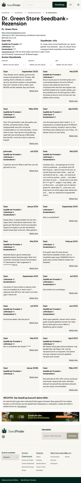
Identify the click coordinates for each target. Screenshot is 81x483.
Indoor (38, 457)
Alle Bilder (39, 470)
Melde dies (33, 91)
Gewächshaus (41, 463)
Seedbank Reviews (34, 13)
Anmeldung (59, 4)
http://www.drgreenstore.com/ (14, 33)
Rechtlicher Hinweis (28, 480)
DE (70, 4)
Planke (67, 457)
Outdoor (39, 460)
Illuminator (54, 463)
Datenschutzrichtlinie (10, 480)
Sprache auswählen (8, 453)
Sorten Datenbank (28, 463)
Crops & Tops (40, 467)
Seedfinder (6, 13)
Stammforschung (28, 467)
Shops (24, 470)
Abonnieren (72, 436)
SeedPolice (19, 13)
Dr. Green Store (51, 13)
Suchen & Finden (27, 460)
